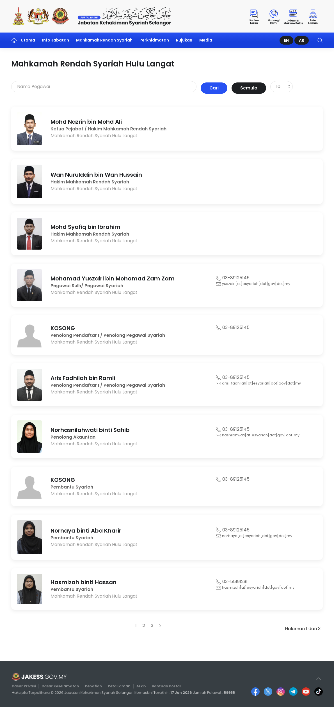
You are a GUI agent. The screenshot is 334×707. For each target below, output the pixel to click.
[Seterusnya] (160, 626)
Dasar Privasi (29, 686)
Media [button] (205, 40)
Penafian (95, 686)
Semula (248, 88)
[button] (320, 40)
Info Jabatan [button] (55, 40)
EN (286, 40)
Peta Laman (119, 686)
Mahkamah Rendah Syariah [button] (104, 40)
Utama (23, 40)
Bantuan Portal (164, 686)
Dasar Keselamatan (64, 686)
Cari (214, 88)
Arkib (140, 686)
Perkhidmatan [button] (154, 40)
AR (301, 40)
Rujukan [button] (184, 40)
